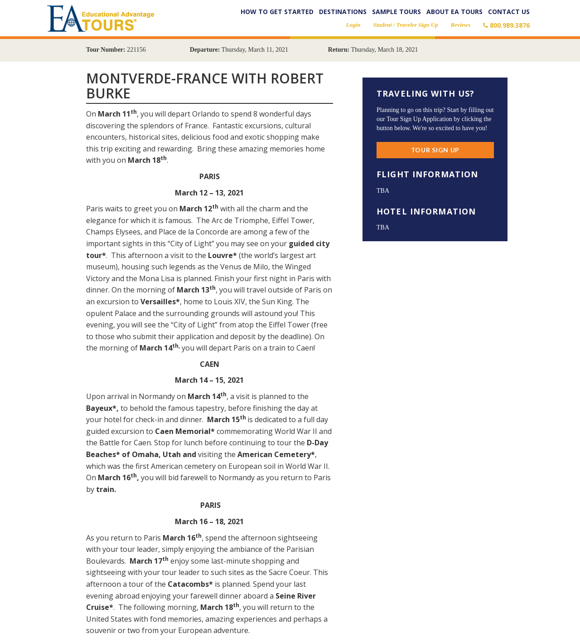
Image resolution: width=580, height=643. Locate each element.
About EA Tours (454, 11)
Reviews (460, 24)
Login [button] (353, 24)
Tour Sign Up (435, 150)
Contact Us (509, 11)
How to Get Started (277, 11)
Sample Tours (396, 11)
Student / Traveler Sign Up (405, 24)
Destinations (343, 11)
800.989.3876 (506, 25)
